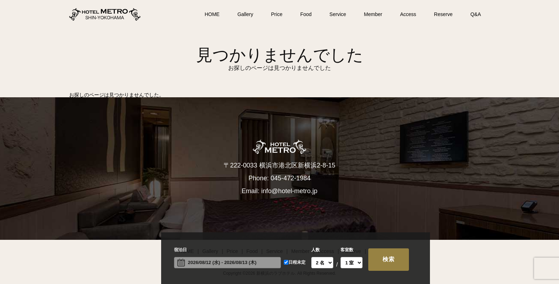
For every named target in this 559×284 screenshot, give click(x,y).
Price (276, 14)
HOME (212, 14)
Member (373, 14)
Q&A (475, 14)
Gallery (245, 14)
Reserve (443, 14)
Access (408, 14)
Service (337, 14)
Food (306, 14)
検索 (389, 259)
